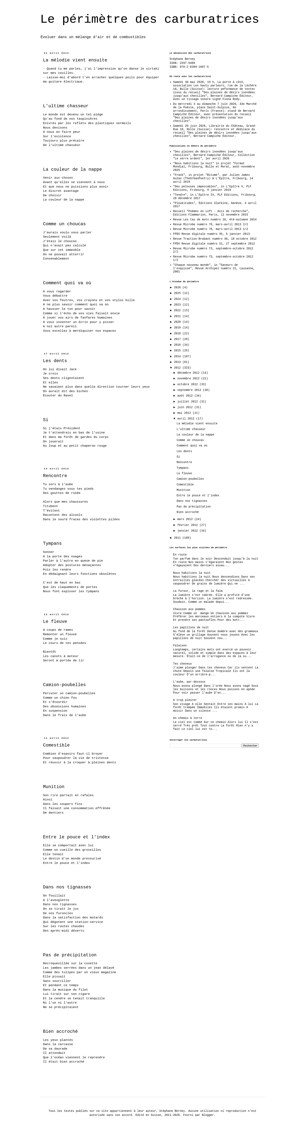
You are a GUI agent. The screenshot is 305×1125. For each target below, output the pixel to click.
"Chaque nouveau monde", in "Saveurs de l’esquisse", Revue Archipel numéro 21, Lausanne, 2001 (214, 268)
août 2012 (185, 395)
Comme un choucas (64, 224)
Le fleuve (55, 621)
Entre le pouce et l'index (76, 837)
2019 (178, 327)
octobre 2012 (188, 384)
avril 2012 (186, 418)
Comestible (56, 745)
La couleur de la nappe (72, 169)
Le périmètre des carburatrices (149, 19)
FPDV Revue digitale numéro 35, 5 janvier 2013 (211, 234)
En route (180, 554)
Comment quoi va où (67, 283)
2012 (178, 367)
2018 (178, 333)
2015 (178, 350)
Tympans (52, 543)
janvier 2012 (188, 530)
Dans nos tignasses (67, 887)
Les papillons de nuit (191, 627)
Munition (53, 786)
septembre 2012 (190, 390)
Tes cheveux (182, 663)
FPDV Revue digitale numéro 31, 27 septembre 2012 (214, 243)
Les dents (55, 361)
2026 (178, 287)
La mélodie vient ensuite (75, 60)
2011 (178, 537)
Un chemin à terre (187, 718)
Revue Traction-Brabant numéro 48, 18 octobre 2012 (215, 238)
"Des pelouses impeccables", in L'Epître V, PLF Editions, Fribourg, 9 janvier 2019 (212, 188)
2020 (178, 322)
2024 (178, 299)
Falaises (180, 645)
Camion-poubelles (64, 684)
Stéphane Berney (182, 59)
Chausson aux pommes (189, 609)
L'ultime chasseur (65, 106)
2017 (178, 339)
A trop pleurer (185, 700)
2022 (178, 310)
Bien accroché (60, 1031)
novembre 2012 (189, 378)
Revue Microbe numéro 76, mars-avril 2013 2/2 (210, 224)
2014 (178, 356)
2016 (178, 344)
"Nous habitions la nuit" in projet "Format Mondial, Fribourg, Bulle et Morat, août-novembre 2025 (214, 167)
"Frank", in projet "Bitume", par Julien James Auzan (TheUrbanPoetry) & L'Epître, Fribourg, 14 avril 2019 (213, 178)
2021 (178, 316)
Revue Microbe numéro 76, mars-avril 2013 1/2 (210, 229)
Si (45, 420)
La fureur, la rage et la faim (198, 591)
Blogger (208, 1115)
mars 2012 (185, 519)
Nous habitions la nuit (192, 573)
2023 (178, 304)
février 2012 (188, 525)
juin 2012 (185, 407)
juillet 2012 (188, 401)
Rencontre (55, 475)
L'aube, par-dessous (189, 681)
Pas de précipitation (70, 955)
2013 (178, 362)
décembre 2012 (189, 372)
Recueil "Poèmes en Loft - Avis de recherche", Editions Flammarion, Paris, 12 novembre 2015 (211, 213)
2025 (178, 293)
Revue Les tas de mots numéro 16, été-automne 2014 (215, 219)
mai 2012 (185, 413)
